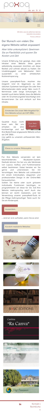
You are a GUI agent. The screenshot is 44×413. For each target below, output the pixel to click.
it (39, 10)
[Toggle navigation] (38, 24)
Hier (4, 137)
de (29, 10)
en (33, 10)
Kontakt (35, 404)
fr (37, 10)
